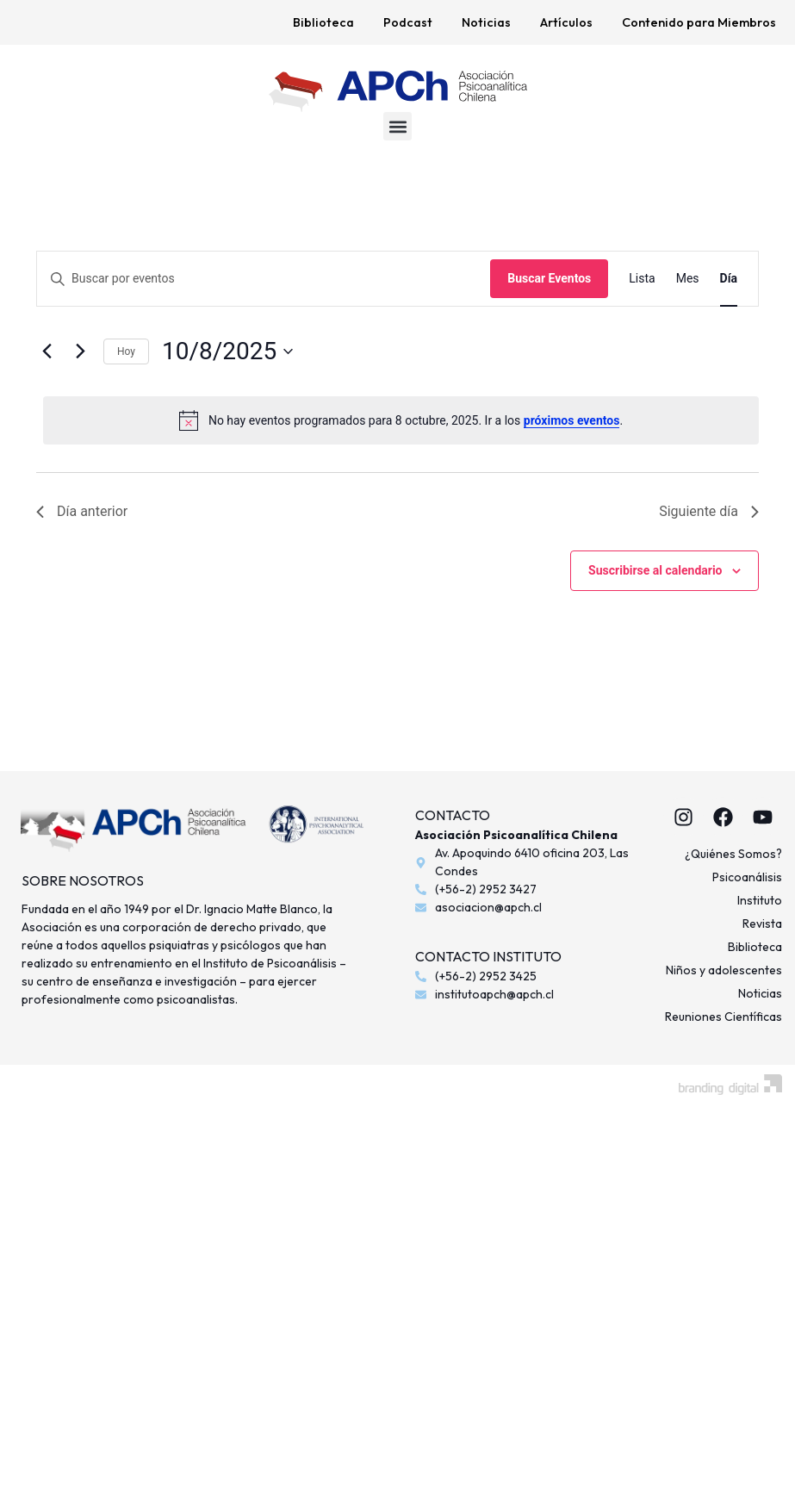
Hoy (126, 351)
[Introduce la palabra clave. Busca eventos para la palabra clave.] (263, 279)
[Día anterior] (46, 351)
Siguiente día (709, 511)
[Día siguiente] (80, 351)
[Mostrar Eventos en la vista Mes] (687, 279)
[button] (397, 126)
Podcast (407, 22)
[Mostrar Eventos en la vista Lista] (642, 279)
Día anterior (81, 511)
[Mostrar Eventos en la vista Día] (728, 279)
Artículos (566, 22)
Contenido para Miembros (699, 22)
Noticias (486, 22)
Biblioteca (323, 22)
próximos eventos (572, 420)
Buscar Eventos (549, 278)
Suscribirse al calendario (655, 570)
